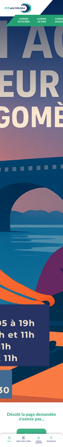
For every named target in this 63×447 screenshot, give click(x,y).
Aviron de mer (41, 20)
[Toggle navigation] (23, 438)
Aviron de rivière (24, 20)
